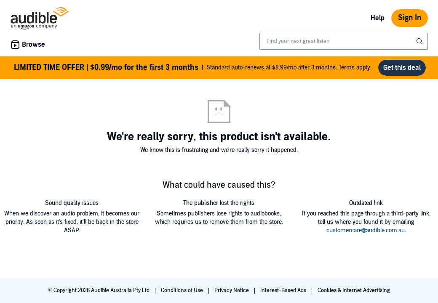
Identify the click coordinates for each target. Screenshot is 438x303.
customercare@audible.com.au (365, 230)
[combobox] (343, 41)
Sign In (409, 17)
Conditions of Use (182, 290)
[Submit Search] (420, 41)
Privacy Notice (232, 290)
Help (378, 18)
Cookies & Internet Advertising (354, 290)
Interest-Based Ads (283, 290)
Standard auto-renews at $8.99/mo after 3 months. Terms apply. (192, 67)
